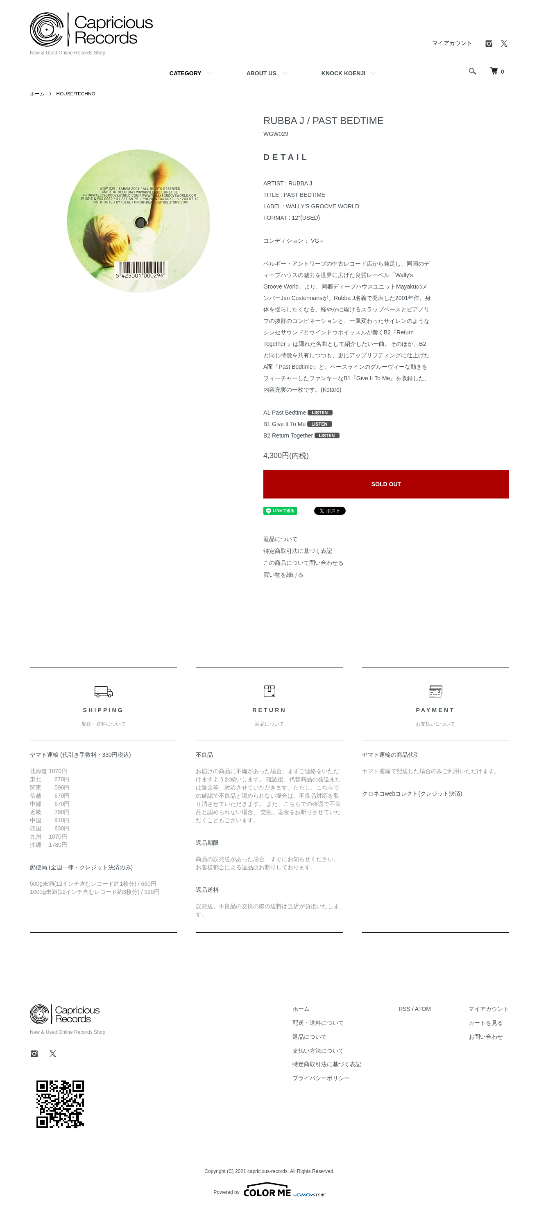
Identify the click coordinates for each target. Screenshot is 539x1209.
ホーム (37, 94)
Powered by (269, 1189)
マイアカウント (452, 43)
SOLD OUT (386, 484)
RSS (406, 1009)
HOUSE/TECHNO (76, 94)
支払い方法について (320, 1050)
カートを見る (486, 1023)
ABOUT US (261, 73)
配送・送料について (320, 1023)
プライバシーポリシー (322, 1078)
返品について (280, 539)
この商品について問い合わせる (303, 562)
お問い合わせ (486, 1036)
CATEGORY (186, 73)
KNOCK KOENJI (343, 73)
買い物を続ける (283, 574)
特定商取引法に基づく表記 (297, 551)
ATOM (424, 1009)
